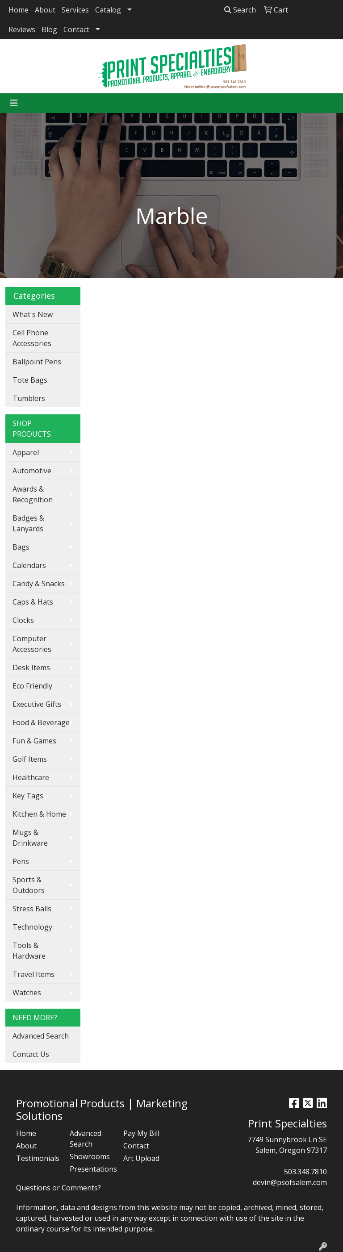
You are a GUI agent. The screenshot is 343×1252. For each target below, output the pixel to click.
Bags (21, 547)
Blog (49, 29)
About (45, 10)
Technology (32, 927)
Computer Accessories (32, 644)
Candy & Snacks (39, 583)
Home (18, 10)
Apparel (26, 452)
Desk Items (31, 667)
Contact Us (31, 1054)
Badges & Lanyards (28, 523)
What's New (33, 314)
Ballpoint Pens (37, 362)
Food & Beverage (41, 722)
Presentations (91, 1169)
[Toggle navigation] (13, 103)
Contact (76, 29)
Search (240, 10)
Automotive (32, 471)
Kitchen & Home (39, 814)
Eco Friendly (32, 686)
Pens (21, 861)
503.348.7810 (305, 1172)
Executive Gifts (37, 704)
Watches (27, 992)
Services (75, 10)
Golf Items (30, 759)
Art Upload (141, 1158)
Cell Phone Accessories (32, 338)
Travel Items (33, 974)
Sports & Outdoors (29, 885)
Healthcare (31, 777)
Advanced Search (41, 1036)
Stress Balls (32, 909)
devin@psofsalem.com (290, 1182)
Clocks (23, 620)
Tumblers (29, 398)
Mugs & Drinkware (30, 837)
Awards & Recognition (33, 494)
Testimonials (37, 1158)
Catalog (108, 10)
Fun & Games (34, 741)
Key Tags (28, 796)
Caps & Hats (33, 602)
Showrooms (90, 1156)
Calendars (29, 565)
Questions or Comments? (58, 1188)
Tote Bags (30, 380)
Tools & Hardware (29, 950)
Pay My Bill (141, 1133)
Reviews (21, 29)
